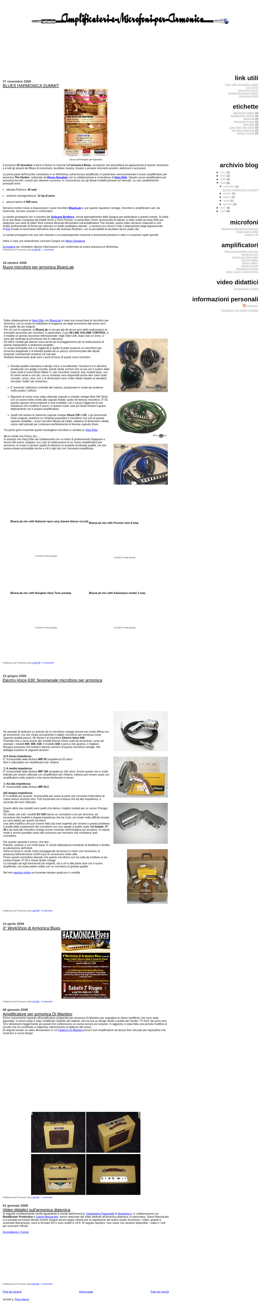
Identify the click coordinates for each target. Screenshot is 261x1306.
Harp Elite (38, 320)
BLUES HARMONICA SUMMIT (31, 85)
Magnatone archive (247, 268)
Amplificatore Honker (242, 115)
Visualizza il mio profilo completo (239, 310)
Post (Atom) (22, 1299)
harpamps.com (249, 254)
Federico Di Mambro (70, 1030)
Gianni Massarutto (47, 1216)
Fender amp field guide (245, 257)
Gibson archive (249, 265)
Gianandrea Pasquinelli (100, 1213)
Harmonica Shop (248, 96)
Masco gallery (250, 263)
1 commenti (48, 249)
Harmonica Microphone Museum (239, 228)
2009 (223, 179)
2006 (223, 211)
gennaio (228, 204)
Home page (86, 1291)
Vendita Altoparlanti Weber (243, 93)
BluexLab (55, 320)
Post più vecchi (160, 1291)
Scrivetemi (9, 246)
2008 (223, 182)
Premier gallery (249, 260)
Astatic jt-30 (251, 234)
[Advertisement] (42, 257)
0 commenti (48, 663)
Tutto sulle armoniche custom (241, 84)
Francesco (252, 305)
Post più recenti (12, 1291)
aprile (226, 200)
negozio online (22, 872)
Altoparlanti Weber (244, 112)
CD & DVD (252, 87)
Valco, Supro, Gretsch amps (242, 271)
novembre (229, 186)
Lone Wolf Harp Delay (241, 127)
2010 (223, 175)
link (8, 229)
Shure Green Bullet (247, 231)
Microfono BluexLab (243, 130)
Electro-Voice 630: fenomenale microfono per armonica (52, 680)
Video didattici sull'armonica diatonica (36, 1209)
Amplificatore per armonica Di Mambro (37, 1014)
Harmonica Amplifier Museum (241, 251)
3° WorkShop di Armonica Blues (31, 928)
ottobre (227, 193)
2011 (223, 172)
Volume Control (245, 133)
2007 (223, 207)
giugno (227, 196)
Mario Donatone (75, 241)
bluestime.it (125, 1213)
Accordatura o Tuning (16, 1232)
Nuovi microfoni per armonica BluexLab (38, 267)
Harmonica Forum (248, 90)
